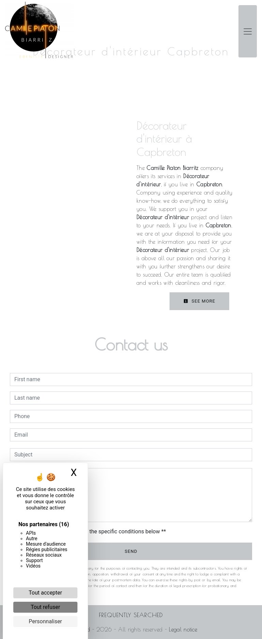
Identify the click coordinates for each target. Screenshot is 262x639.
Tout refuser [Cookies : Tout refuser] (45, 607)
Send (131, 551)
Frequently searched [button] (131, 614)
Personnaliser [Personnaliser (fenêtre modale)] (45, 621)
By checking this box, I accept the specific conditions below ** (91, 531)
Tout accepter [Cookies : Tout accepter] (45, 592)
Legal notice (182, 629)
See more (199, 301)
